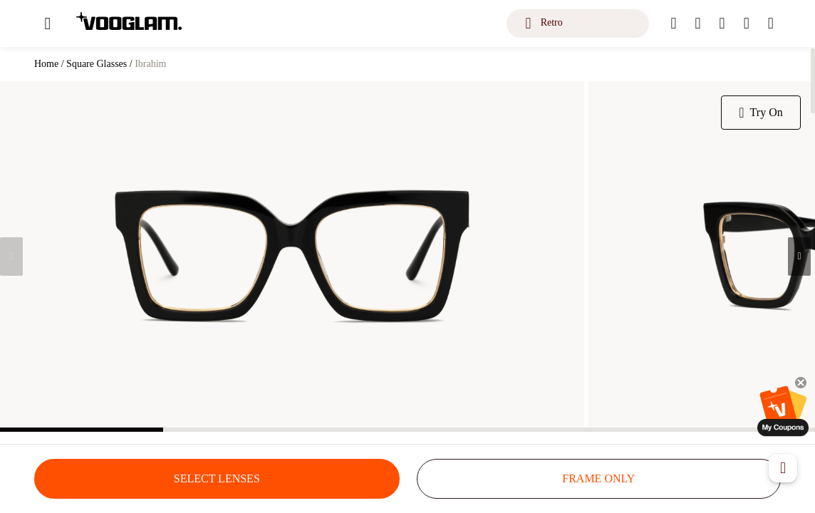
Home (46, 63)
